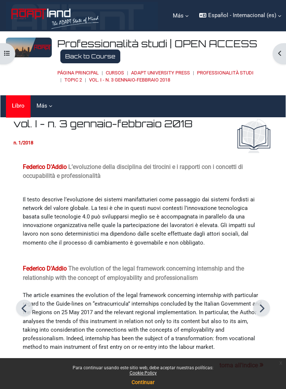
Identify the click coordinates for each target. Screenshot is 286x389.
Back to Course (90, 56)
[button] (240, 15)
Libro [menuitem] (18, 105)
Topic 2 (73, 80)
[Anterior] (24, 308)
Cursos (115, 73)
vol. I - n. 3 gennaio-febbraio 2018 (129, 80)
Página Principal (78, 73)
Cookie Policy (143, 373)
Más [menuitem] (178, 15)
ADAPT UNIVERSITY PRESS (160, 73)
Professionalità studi (225, 73)
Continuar (143, 382)
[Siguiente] (261, 308)
